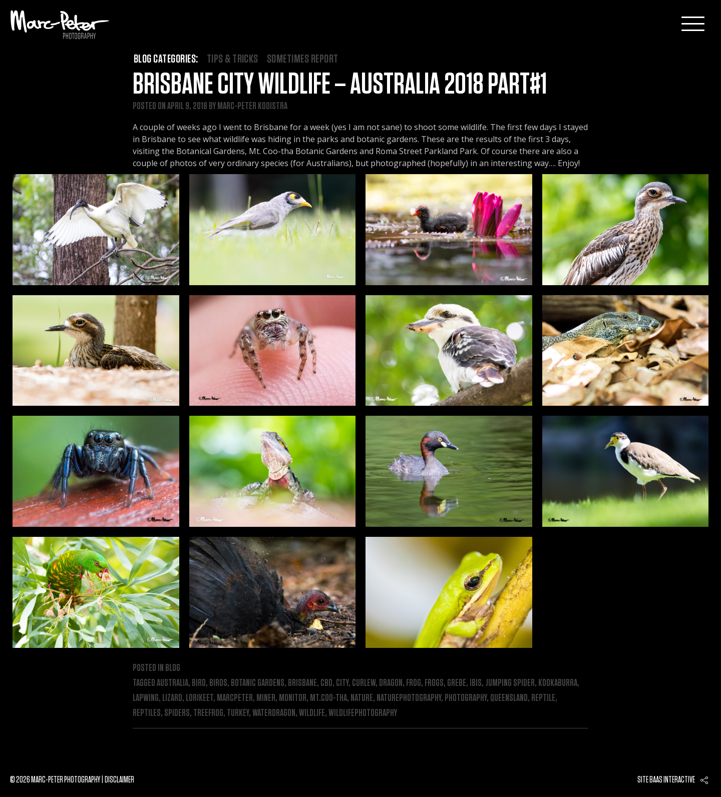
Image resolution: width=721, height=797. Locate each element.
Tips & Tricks (232, 59)
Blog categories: (166, 59)
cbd (326, 683)
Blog (172, 668)
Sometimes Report (302, 59)
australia (172, 683)
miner (265, 698)
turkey (238, 713)
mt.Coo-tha (328, 698)
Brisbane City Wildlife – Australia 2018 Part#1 (340, 85)
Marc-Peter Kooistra (252, 106)
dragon (391, 683)
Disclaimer (119, 779)
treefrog (208, 713)
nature (361, 698)
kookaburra (557, 683)
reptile (543, 698)
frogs (434, 683)
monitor (292, 698)
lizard (172, 698)
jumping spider (510, 683)
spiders (177, 713)
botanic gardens (257, 683)
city (342, 683)
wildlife (312, 713)
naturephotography (409, 698)
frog (413, 683)
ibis (476, 683)
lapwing (146, 698)
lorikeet (199, 698)
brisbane (302, 683)
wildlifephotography (362, 713)
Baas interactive (672, 779)
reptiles (147, 713)
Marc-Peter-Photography (60, 24)
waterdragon (273, 713)
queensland (509, 698)
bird (199, 683)
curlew (364, 683)
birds (218, 683)
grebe (456, 683)
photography (466, 698)
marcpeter (235, 698)
